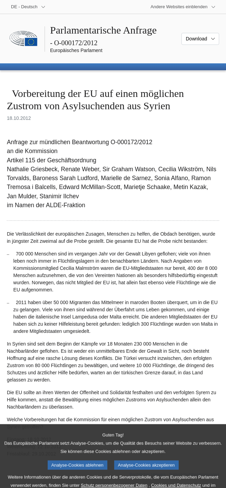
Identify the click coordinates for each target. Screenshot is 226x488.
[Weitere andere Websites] (183, 7)
